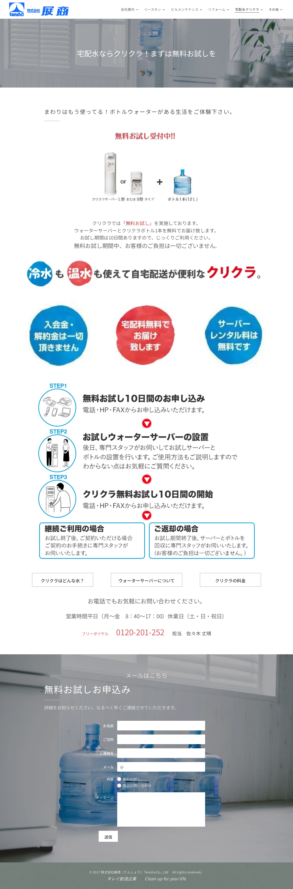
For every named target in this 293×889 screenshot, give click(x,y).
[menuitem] (135, 9)
